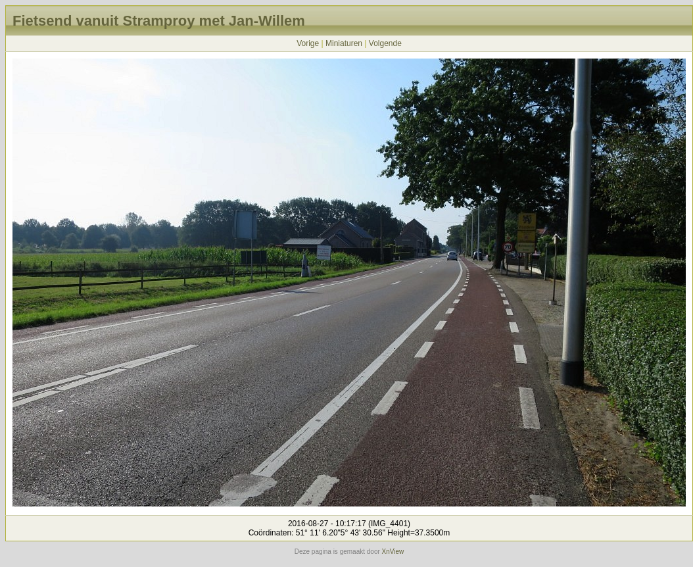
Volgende (385, 43)
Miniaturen (343, 43)
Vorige (308, 43)
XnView (393, 551)
